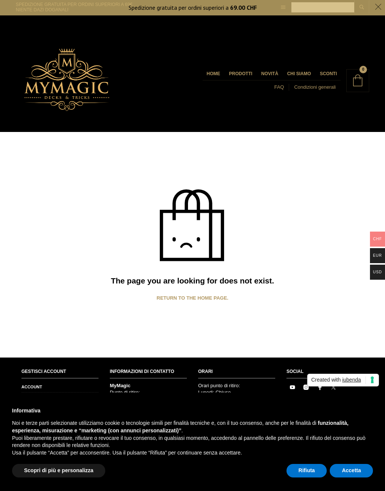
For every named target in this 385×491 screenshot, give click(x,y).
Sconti (328, 73)
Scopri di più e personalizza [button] (58, 470)
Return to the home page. (193, 298)
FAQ (279, 87)
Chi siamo (299, 73)
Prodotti (240, 73)
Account (31, 387)
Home (213, 73)
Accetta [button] (351, 470)
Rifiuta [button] (307, 470)
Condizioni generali (315, 87)
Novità (269, 73)
